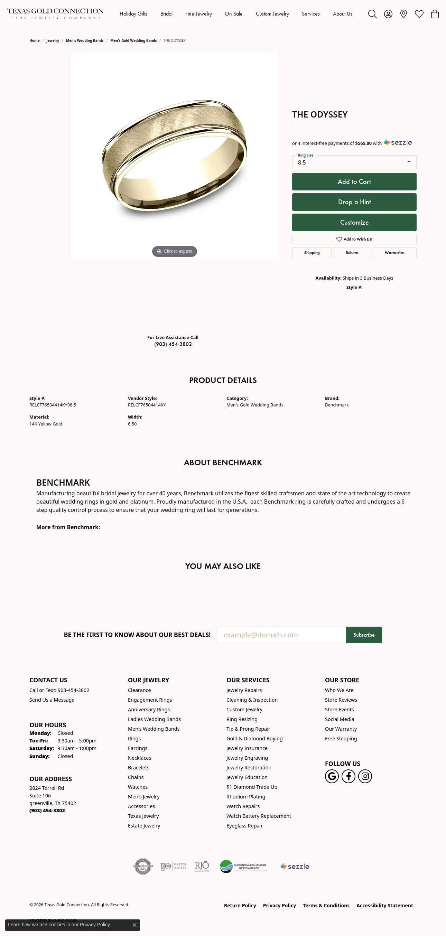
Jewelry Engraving (247, 758)
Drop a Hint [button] (354, 202)
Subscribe (364, 634)
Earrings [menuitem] (137, 748)
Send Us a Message (51, 699)
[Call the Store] (47, 810)
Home (34, 40)
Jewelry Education (247, 777)
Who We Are (339, 690)
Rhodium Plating (245, 796)
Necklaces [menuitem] (139, 758)
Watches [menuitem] (138, 787)
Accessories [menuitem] (141, 806)
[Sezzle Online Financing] (295, 866)
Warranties (395, 252)
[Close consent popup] (134, 925)
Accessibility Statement (384, 905)
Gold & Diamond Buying (254, 738)
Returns (352, 252)
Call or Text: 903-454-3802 (59, 690)
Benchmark (337, 405)
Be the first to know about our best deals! (137, 634)
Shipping (312, 252)
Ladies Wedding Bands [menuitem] (154, 719)
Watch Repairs (243, 806)
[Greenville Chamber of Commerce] (243, 866)
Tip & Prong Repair (248, 729)
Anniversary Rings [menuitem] (149, 709)
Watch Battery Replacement (258, 816)
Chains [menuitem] (136, 777)
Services (311, 13)
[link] (403, 14)
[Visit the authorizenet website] (143, 866)
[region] (174, 190)
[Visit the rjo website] (202, 866)
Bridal (166, 13)
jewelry (52, 40)
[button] (372, 14)
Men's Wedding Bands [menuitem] (154, 729)
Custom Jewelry (272, 13)
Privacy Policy (279, 905)
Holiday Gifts (133, 13)
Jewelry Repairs (244, 690)
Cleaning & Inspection (252, 699)
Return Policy (240, 905)
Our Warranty (341, 729)
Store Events (339, 709)
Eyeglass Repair (244, 825)
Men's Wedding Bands (85, 40)
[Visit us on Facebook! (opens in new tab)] (348, 776)
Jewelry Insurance (247, 748)
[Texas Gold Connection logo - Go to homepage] (55, 14)
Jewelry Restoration (248, 767)
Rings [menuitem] (134, 738)
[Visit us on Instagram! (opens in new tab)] (365, 776)
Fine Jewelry (198, 13)
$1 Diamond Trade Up (251, 787)
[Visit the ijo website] (173, 866)
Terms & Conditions (326, 905)
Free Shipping (341, 738)
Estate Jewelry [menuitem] (144, 825)
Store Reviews (341, 699)
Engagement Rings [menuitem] (150, 699)
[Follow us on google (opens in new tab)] (332, 776)
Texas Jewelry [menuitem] (143, 816)
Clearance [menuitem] (139, 690)
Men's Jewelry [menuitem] (144, 796)
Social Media (339, 719)
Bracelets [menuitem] (138, 767)
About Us (342, 13)
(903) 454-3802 (173, 344)
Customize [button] (354, 222)
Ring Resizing (242, 719)
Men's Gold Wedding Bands (133, 40)
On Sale (234, 13)
